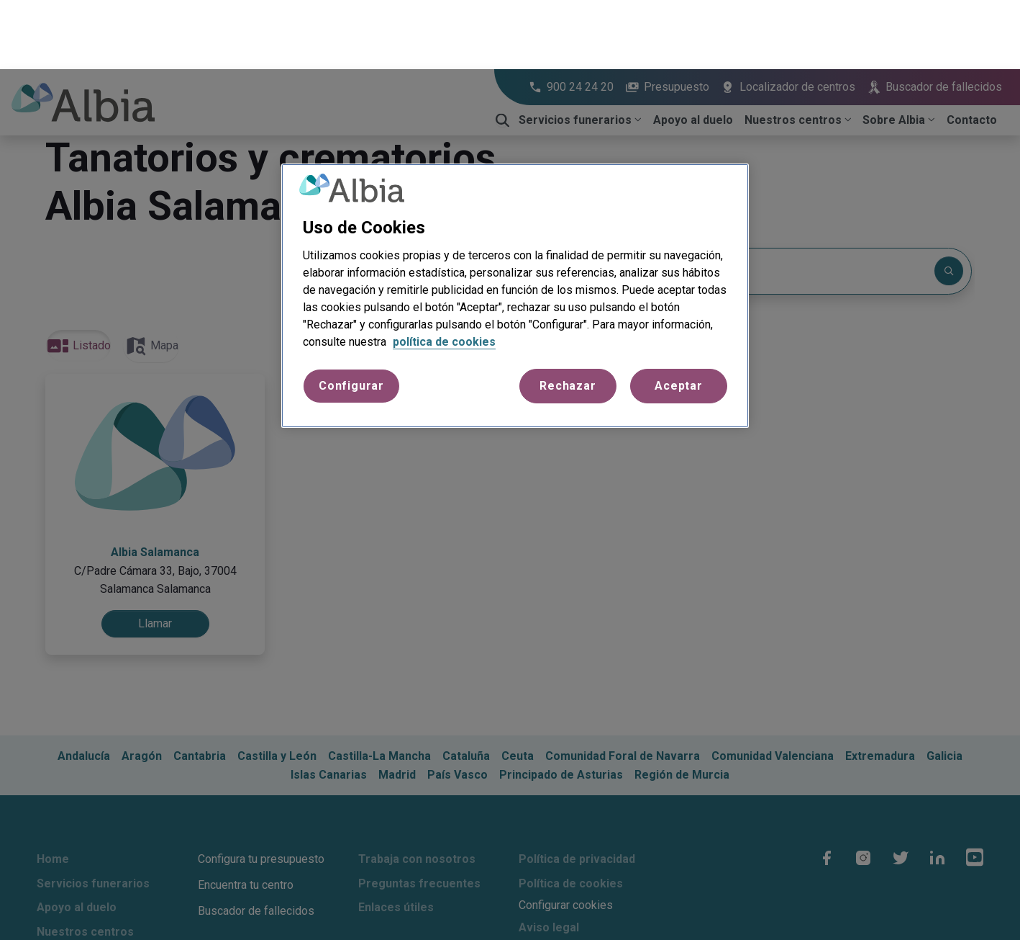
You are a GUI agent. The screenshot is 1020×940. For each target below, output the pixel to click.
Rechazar (567, 316)
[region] (515, 226)
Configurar (351, 316)
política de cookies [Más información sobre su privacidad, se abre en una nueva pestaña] (444, 272)
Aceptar (679, 316)
